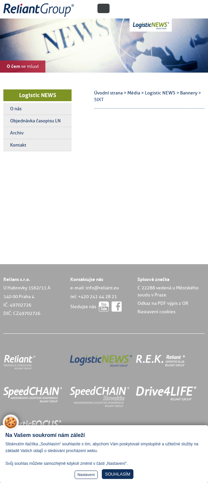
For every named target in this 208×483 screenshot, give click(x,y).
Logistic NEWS (37, 95)
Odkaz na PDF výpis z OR (162, 303)
